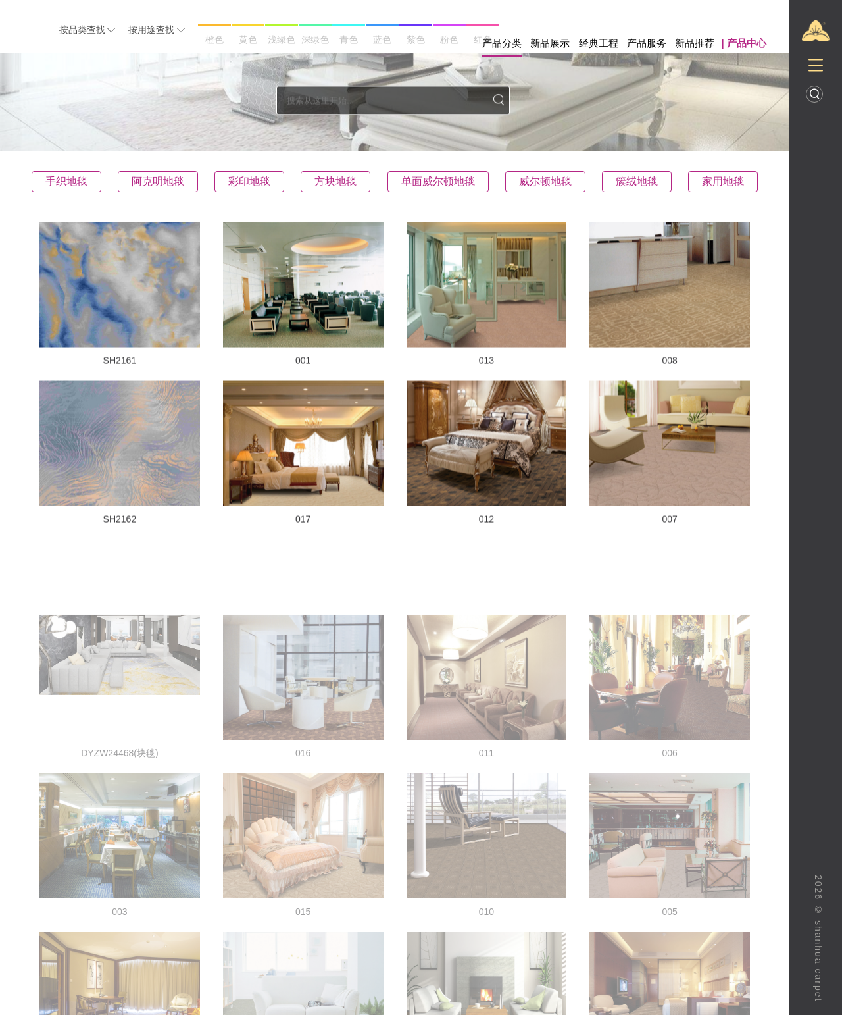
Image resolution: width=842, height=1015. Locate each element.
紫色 (416, 39)
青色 (348, 39)
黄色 (248, 39)
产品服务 (646, 43)
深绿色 (315, 39)
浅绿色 (281, 39)
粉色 (449, 39)
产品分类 (502, 43)
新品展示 (550, 43)
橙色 (214, 39)
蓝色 (382, 39)
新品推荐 (694, 43)
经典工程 (598, 43)
